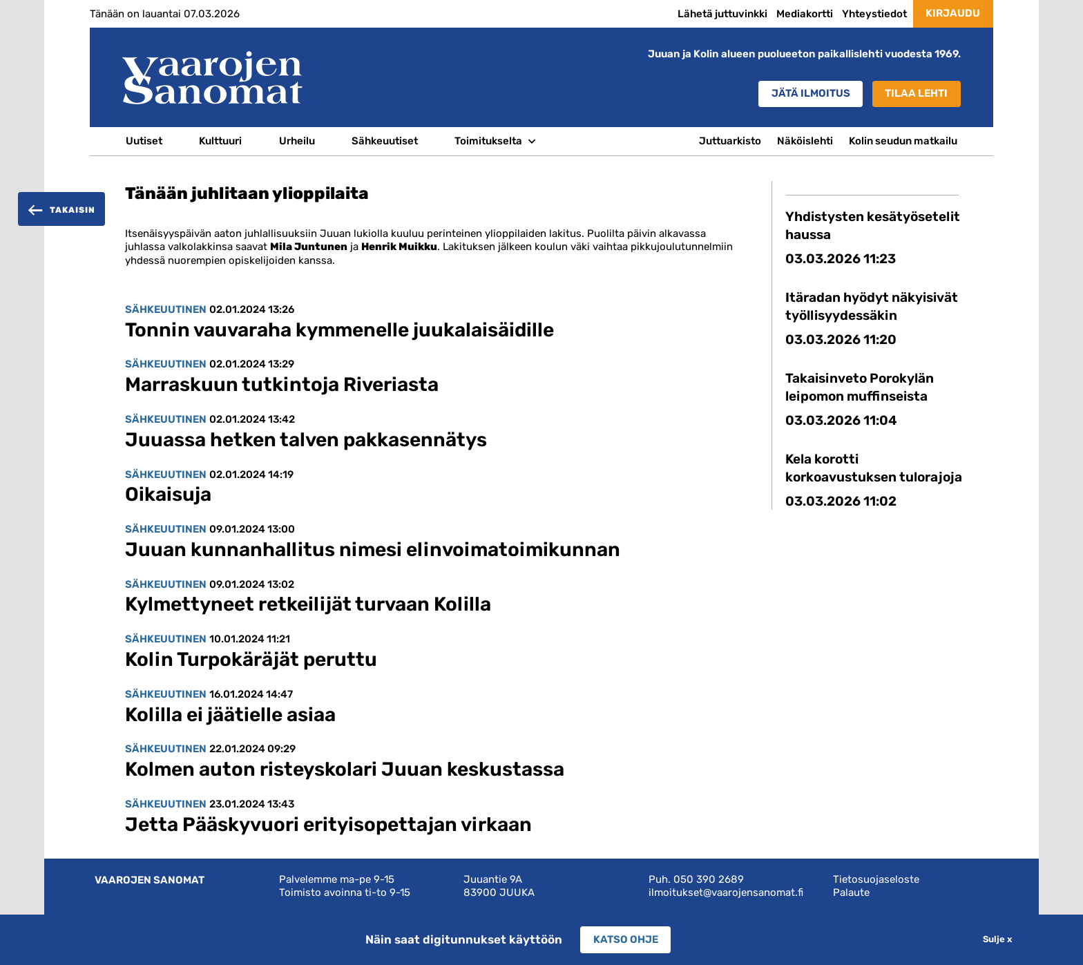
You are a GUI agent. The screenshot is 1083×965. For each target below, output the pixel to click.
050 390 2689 (708, 879)
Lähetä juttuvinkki (722, 14)
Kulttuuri (220, 141)
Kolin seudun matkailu (903, 141)
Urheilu (297, 141)
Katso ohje (625, 939)
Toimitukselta (488, 141)
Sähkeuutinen (166, 309)
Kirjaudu (953, 13)
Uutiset (144, 141)
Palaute (851, 892)
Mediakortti (804, 14)
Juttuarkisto (730, 141)
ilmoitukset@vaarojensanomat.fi (726, 892)
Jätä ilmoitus (810, 93)
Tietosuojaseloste (876, 879)
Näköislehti (805, 141)
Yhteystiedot (874, 14)
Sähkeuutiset (385, 141)
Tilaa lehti (916, 93)
